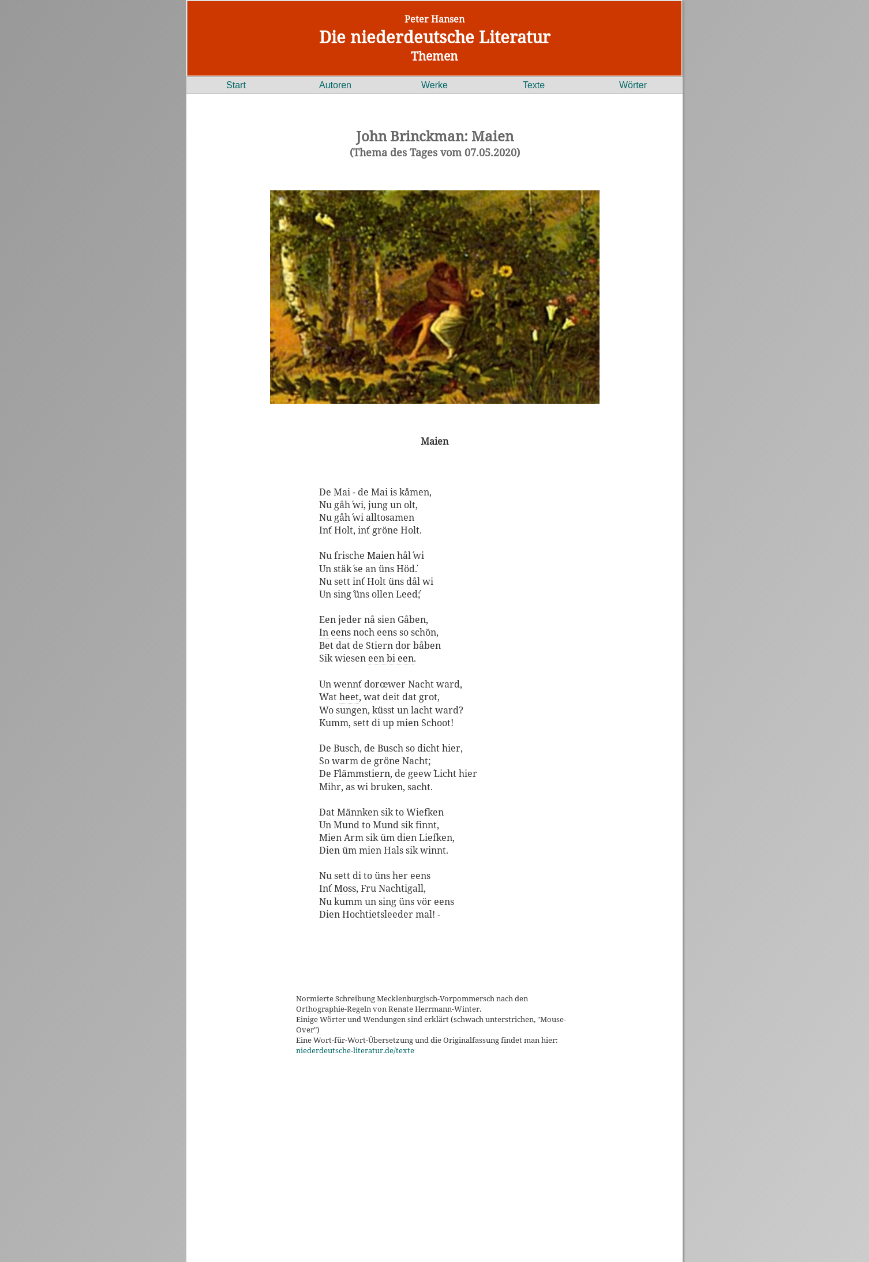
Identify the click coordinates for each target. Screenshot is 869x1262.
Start (236, 85)
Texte (534, 85)
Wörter (633, 85)
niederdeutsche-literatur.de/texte (355, 1050)
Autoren (335, 85)
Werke (434, 85)
